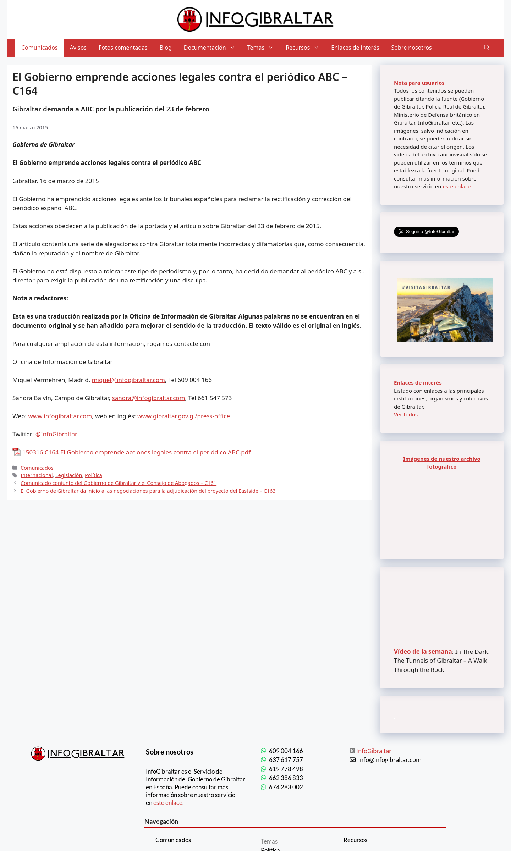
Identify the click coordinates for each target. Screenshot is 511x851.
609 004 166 (286, 751)
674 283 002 (286, 787)
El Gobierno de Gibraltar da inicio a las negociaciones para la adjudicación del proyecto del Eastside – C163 (148, 490)
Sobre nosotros (411, 47)
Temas (263, 48)
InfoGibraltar (373, 751)
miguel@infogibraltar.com (128, 380)
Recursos (305, 48)
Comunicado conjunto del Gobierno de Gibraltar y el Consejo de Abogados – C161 (118, 483)
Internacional (37, 475)
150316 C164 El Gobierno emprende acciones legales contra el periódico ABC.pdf (136, 452)
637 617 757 (286, 759)
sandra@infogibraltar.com (148, 398)
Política (93, 475)
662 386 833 (286, 777)
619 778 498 (286, 769)
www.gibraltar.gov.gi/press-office (183, 416)
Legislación (68, 475)
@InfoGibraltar (56, 434)
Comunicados (39, 47)
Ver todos (406, 414)
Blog (166, 47)
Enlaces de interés (355, 47)
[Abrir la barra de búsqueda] (487, 48)
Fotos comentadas (123, 47)
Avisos (78, 47)
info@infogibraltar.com (390, 760)
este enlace (457, 186)
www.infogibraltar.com (60, 416)
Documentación (212, 48)
